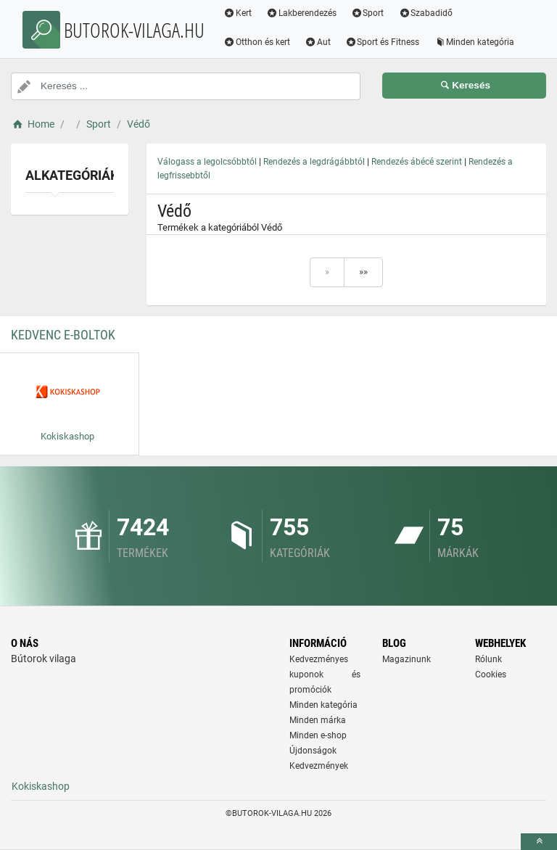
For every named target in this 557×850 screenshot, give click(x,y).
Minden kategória (474, 42)
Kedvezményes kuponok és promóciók (324, 674)
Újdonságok (313, 751)
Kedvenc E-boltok (63, 334)
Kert (237, 13)
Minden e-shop (318, 735)
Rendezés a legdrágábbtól (314, 162)
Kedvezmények (318, 766)
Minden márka (317, 720)
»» (363, 271)
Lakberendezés (301, 13)
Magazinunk (406, 659)
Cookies (490, 674)
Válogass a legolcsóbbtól (207, 162)
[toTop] (539, 841)
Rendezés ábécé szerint (416, 162)
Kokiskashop (41, 786)
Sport (367, 13)
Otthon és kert (256, 42)
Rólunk (488, 659)
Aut (318, 42)
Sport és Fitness (382, 42)
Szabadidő (425, 13)
